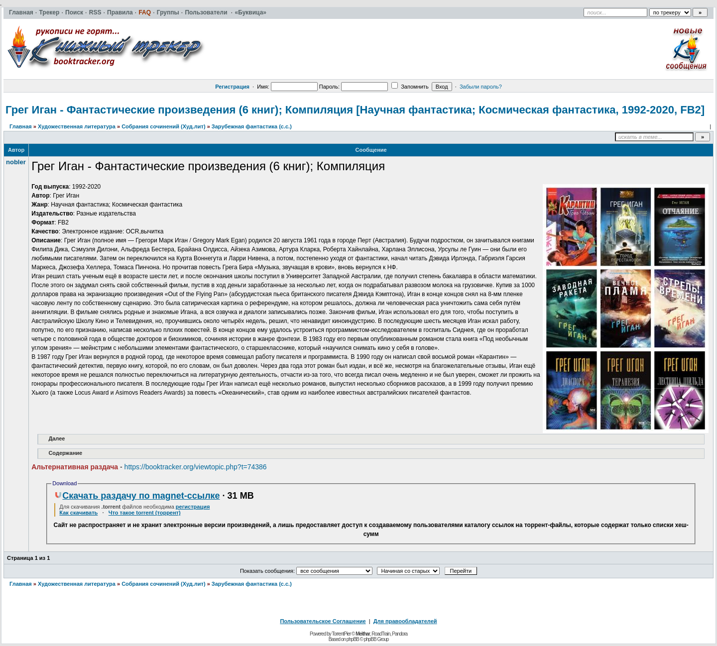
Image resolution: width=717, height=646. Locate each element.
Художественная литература (77, 126)
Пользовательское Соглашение (322, 621)
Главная (20, 126)
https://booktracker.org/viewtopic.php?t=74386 (195, 467)
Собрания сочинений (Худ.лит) (163, 126)
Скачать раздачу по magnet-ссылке (137, 496)
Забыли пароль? (481, 87)
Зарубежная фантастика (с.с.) (252, 126)
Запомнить (409, 87)
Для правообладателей (405, 621)
